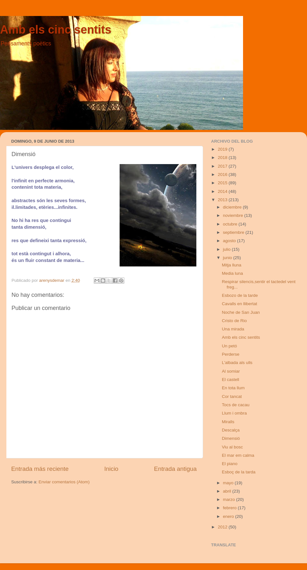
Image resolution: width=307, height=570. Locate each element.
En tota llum (233, 387)
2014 (223, 191)
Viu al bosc (232, 447)
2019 (223, 149)
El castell (230, 379)
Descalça (231, 430)
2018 (223, 157)
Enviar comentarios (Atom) (64, 481)
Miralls (228, 421)
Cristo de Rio (234, 320)
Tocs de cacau (235, 404)
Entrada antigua (175, 468)
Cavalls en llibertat (239, 303)
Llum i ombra (234, 413)
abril (227, 491)
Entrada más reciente (40, 468)
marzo (229, 499)
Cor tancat (232, 396)
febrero (230, 507)
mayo (229, 482)
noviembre (233, 215)
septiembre (234, 232)
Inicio (111, 468)
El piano (230, 463)
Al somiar (231, 371)
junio (228, 257)
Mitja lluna (231, 265)
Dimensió (231, 438)
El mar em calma (238, 455)
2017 (223, 166)
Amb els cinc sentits (55, 29)
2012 (223, 527)
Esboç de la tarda (239, 472)
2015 (223, 182)
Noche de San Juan (241, 312)
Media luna (232, 273)
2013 (223, 199)
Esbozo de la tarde (240, 295)
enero (229, 516)
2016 (223, 174)
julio (227, 249)
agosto (230, 240)
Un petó (229, 346)
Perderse (231, 354)
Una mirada (233, 329)
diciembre (233, 207)
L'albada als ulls (237, 362)
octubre (231, 224)
